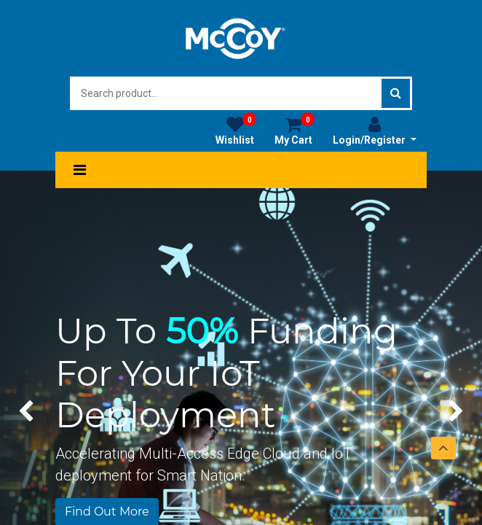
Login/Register (374, 130)
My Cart (294, 130)
